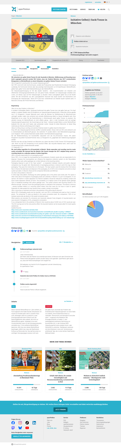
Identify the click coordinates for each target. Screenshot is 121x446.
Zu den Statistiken (88, 154)
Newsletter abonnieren (21, 436)
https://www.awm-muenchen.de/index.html (24, 210)
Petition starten (59, 9)
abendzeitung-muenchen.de (93, 178)
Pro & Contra (23, 68)
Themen (82, 426)
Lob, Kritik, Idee (52, 428)
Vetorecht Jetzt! (68, 430)
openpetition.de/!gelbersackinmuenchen (51, 231)
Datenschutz (100, 424)
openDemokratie (68, 424)
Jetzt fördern (60, 409)
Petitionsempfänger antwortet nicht (31, 249)
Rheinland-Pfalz (27, 349)
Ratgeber (82, 420)
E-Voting (66, 428)
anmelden (98, 2)
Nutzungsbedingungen (103, 422)
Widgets (65, 422)
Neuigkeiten (34, 68)
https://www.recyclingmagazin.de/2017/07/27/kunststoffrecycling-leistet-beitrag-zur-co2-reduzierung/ (42, 217)
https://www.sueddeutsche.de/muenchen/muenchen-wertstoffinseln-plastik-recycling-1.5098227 (41, 212)
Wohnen (73, 16)
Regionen (83, 428)
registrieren (88, 2)
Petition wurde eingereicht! (28, 284)
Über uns (49, 420)
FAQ (64, 420)
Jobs (48, 422)
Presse (49, 426)
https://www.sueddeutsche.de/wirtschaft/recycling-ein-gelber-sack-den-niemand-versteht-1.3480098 (42, 214)
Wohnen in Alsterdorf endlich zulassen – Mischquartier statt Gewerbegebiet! (94, 378)
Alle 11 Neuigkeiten (65, 242)
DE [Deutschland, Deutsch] (106, 2)
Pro (13, 306)
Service (83, 9)
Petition (13, 69)
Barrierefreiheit (100, 428)
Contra (48, 306)
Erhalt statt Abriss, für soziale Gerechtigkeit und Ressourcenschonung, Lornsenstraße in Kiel (60, 379)
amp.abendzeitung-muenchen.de (95, 182)
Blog (48, 424)
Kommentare (45, 68)
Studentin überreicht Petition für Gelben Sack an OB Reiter (38, 276)
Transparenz (100, 420)
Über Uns (91, 9)
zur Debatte (68, 301)
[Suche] (109, 9)
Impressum (99, 426)
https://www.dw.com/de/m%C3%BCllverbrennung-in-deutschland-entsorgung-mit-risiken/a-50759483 (42, 216)
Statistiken (55, 69)
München (19, 16)
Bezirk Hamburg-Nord (94, 349)
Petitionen (74, 9)
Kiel (60, 349)
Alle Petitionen (84, 422)
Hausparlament (68, 426)
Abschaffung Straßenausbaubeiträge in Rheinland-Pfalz (26, 377)
